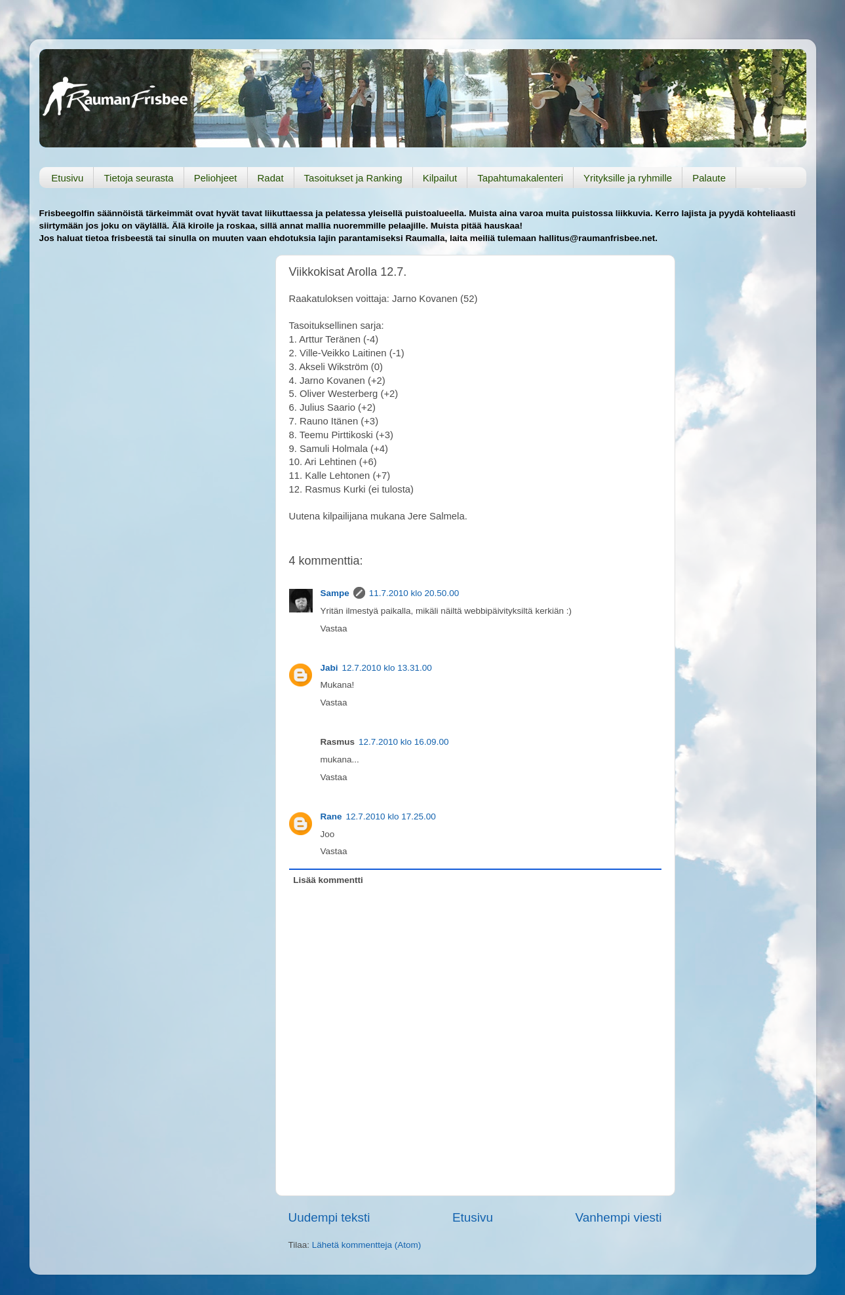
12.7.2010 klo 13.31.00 (387, 668)
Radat (271, 177)
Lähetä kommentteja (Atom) (367, 1245)
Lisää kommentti (328, 880)
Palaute (709, 177)
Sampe (335, 593)
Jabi (329, 668)
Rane (331, 816)
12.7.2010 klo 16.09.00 (403, 742)
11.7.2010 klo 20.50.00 (414, 593)
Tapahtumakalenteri (520, 177)
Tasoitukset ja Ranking (353, 177)
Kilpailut (440, 177)
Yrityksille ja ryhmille (627, 177)
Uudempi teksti (329, 1217)
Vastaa (334, 628)
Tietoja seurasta (138, 177)
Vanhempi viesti (619, 1217)
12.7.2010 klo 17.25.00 (391, 816)
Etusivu (67, 177)
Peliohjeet (215, 177)
